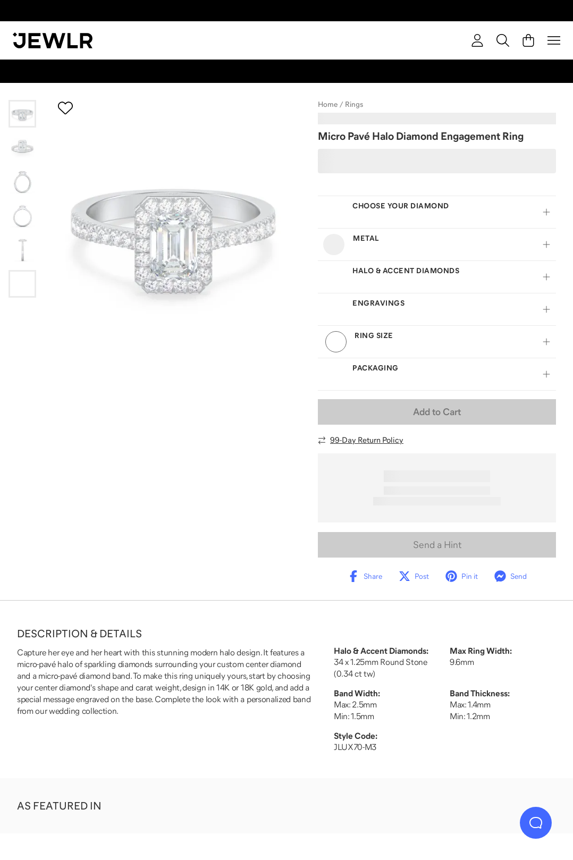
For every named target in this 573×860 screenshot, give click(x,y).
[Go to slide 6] (22, 284)
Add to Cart (437, 412)
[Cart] (528, 40)
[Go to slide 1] (22, 114)
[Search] (502, 40)
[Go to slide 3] (22, 182)
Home (328, 104)
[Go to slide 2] (22, 148)
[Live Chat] (536, 823)
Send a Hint (437, 545)
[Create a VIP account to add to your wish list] (65, 108)
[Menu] (553, 40)
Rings (354, 104)
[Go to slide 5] (22, 250)
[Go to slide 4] (22, 216)
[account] (477, 40)
